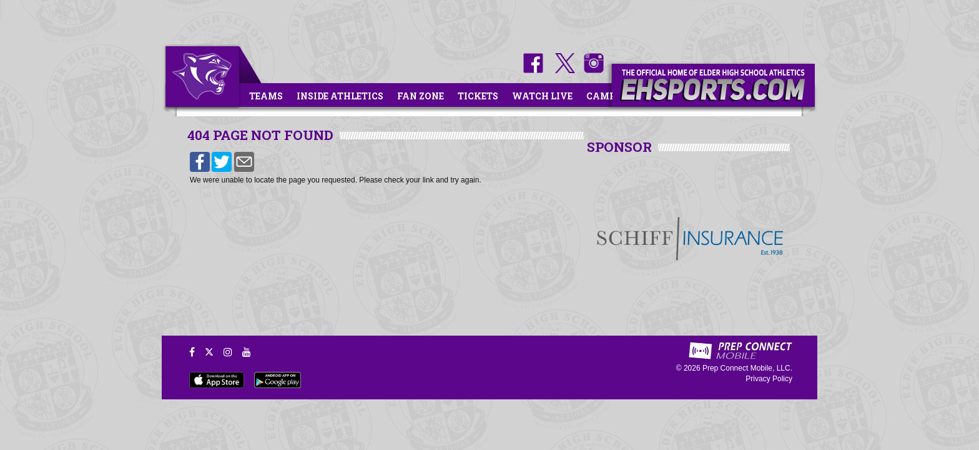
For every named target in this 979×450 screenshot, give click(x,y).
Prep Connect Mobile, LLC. (747, 368)
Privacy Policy (768, 378)
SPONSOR (619, 147)
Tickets (478, 96)
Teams (266, 96)
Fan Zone (420, 96)
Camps (603, 96)
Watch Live (542, 96)
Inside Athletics (340, 96)
